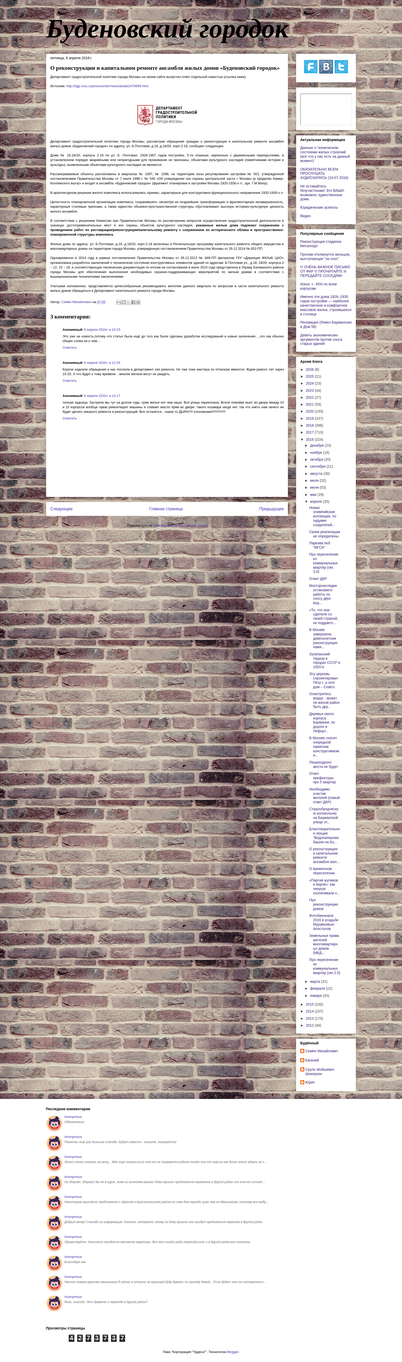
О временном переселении (322, 871)
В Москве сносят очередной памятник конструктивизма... (324, 746)
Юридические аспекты (319, 207)
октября (317, 459)
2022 (310, 397)
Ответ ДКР (318, 579)
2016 (310, 439)
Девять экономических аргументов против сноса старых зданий (321, 339)
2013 (310, 1018)
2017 (310, 432)
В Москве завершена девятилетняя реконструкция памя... (323, 638)
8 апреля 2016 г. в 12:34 (102, 363)
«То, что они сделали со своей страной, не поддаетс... (323, 616)
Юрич (310, 1082)
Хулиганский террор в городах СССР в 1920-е (324, 660)
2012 (310, 1025)
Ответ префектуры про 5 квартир (322, 778)
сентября (318, 466)
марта (315, 981)
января (316, 996)
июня (315, 487)
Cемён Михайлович (321, 1051)
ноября (316, 452)
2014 (310, 1011)
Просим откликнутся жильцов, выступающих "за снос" (325, 256)
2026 (310, 369)
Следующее (61, 509)
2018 (310, 425)
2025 (310, 376)
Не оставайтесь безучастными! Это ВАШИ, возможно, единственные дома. (322, 192)
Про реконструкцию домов (323, 904)
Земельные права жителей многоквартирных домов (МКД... (324, 944)
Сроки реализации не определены (324, 534)
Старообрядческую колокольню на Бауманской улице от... (323, 815)
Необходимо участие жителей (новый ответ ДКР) (324, 795)
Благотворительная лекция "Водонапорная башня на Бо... (324, 835)
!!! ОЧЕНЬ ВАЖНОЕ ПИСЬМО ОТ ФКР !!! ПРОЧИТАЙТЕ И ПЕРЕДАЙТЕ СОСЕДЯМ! (325, 271)
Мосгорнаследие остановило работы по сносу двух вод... (323, 594)
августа (316, 474)
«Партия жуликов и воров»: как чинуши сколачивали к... (324, 886)
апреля (316, 501)
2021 (310, 404)
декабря (317, 445)
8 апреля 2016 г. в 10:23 (102, 330)
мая (313, 495)
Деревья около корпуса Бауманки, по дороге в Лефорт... (322, 722)
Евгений (312, 1060)
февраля (318, 988)
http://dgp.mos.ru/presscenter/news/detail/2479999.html (107, 86)
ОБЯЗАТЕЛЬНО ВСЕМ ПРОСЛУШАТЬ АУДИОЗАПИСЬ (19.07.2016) (324, 173)
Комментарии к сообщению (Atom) (180, 525)
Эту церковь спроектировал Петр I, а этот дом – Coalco (323, 680)
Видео (305, 216)
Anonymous (73, 1117)
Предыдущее (271, 509)
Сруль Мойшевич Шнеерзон (319, 1071)
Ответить (70, 347)
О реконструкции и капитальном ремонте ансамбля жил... (324, 855)
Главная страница (166, 509)
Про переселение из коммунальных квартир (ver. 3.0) (323, 563)
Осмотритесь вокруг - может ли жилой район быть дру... (324, 700)
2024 (310, 383)
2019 (310, 418)
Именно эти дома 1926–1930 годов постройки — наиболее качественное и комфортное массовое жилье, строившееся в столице (325, 305)
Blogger (232, 1352)
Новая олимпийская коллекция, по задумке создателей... (322, 516)
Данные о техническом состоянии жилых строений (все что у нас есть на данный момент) (325, 154)
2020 (310, 411)
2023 (310, 390)
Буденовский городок (167, 28)
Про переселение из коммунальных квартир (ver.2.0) (324, 966)
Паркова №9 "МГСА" (319, 545)
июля (315, 480)
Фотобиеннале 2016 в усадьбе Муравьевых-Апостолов (323, 922)
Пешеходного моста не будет (323, 764)
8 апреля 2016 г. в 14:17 (102, 396)
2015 (310, 1004)
